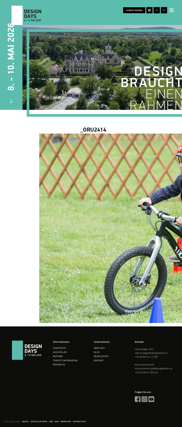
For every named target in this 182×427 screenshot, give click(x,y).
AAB (51, 421)
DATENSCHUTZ (79, 421)
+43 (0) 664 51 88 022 (146, 372)
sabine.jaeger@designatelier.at (151, 353)
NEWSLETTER (101, 356)
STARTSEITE (59, 348)
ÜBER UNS (99, 348)
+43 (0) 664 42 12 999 (146, 356)
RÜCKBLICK (59, 365)
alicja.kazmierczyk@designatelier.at (153, 368)
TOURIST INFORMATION (65, 361)
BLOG (97, 352)
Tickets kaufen (134, 11)
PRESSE (25, 421)
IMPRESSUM (65, 421)
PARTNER (58, 356)
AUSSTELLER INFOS (38, 421)
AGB (56, 421)
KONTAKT (99, 361)
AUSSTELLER (60, 352)
